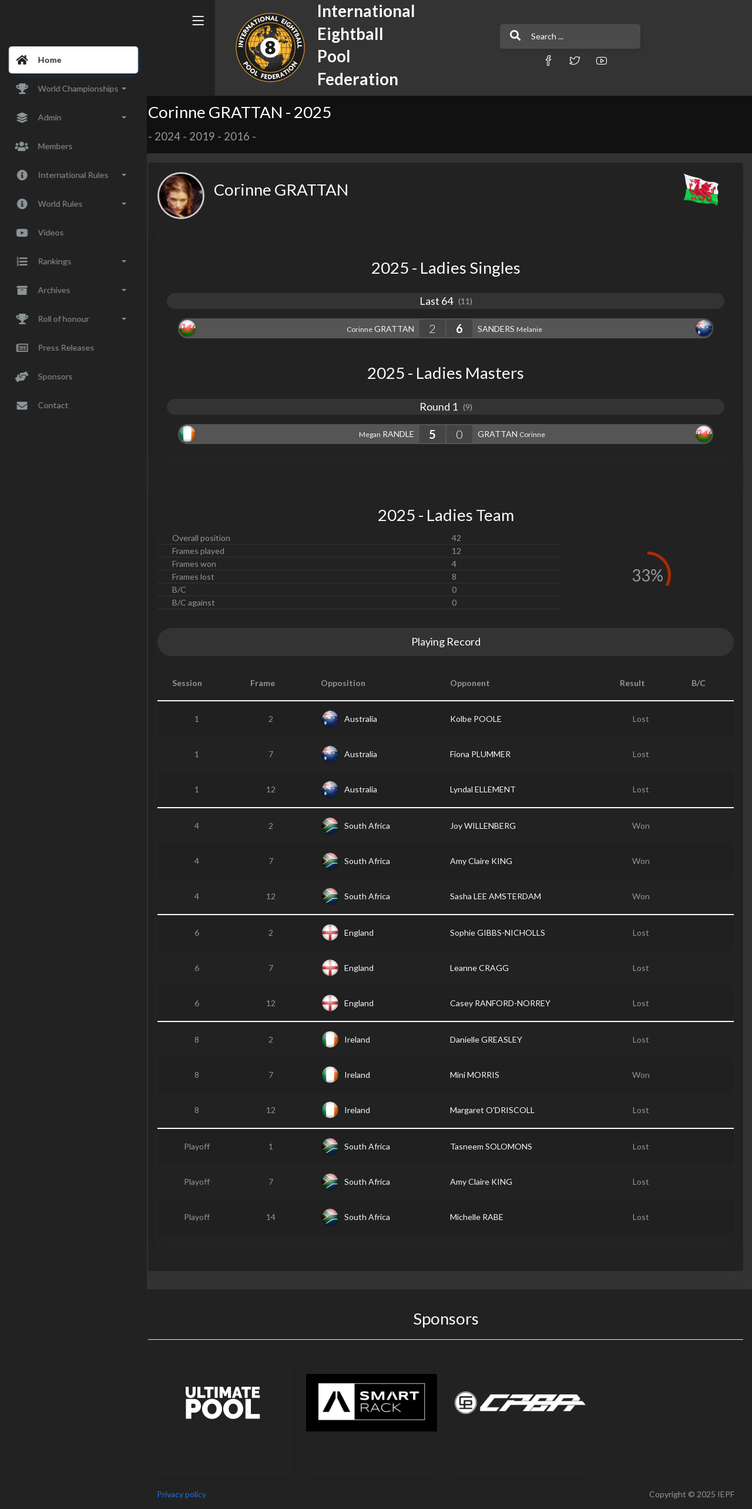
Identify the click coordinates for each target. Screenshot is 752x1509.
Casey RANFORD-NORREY (504, 1003)
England (364, 932)
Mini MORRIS (478, 1075)
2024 (175, 136)
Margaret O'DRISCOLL (496, 1110)
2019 (210, 136)
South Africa (372, 826)
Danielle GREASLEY (490, 1039)
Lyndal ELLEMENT (487, 789)
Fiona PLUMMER (484, 754)
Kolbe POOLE (480, 719)
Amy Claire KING (485, 861)
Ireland (362, 1039)
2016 (244, 136)
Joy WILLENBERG (487, 826)
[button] (514, 60)
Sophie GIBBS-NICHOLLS (501, 932)
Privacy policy (189, 1494)
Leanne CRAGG (483, 968)
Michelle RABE (481, 1217)
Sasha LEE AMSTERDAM (499, 896)
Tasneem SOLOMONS (495, 1146)
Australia (366, 719)
